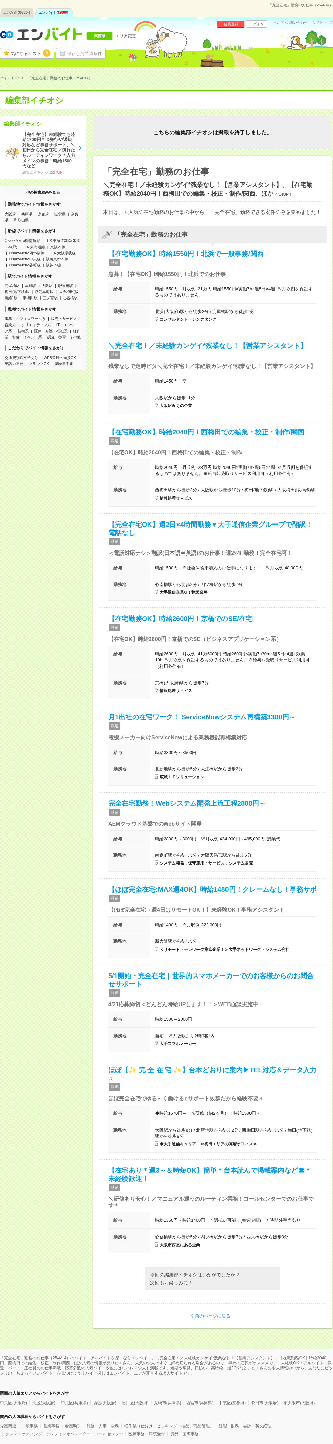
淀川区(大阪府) (135, 1402)
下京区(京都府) (232, 1402)
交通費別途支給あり (21, 358)
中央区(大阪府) (13, 1402)
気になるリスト (30, 53)
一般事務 (30, 1426)
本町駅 (30, 286)
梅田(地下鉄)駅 (17, 292)
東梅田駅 (30, 298)
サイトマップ (323, 22)
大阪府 (10, 214)
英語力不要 (14, 364)
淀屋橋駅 (12, 286)
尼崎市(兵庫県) (167, 1402)
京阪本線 (57, 247)
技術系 (23, 331)
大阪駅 (47, 286)
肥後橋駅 (65, 286)
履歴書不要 (63, 364)
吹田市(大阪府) (264, 1402)
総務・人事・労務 (103, 1426)
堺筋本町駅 (44, 292)
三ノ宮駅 (50, 298)
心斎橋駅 (70, 298)
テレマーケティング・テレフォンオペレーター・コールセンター (64, 1434)
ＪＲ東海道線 (34, 247)
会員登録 (230, 24)
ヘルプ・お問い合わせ (290, 22)
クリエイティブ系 (36, 325)
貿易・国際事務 (184, 1434)
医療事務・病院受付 (146, 1434)
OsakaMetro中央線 (25, 259)
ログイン (256, 24)
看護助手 (73, 1426)
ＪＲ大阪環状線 (63, 253)
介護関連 (8, 1426)
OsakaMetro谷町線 (25, 265)
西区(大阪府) (104, 1402)
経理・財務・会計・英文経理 (245, 1426)
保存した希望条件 (84, 53)
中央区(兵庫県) (74, 1402)
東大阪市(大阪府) (299, 1402)
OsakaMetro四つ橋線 (26, 253)
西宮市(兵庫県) (199, 1402)
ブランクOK (39, 364)
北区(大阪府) (43, 1402)
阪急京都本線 (57, 259)
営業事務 (51, 1426)
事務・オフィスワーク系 (25, 319)
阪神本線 (53, 265)
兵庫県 (26, 214)
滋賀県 (60, 214)
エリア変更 (126, 36)
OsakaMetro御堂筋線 (22, 240)
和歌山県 (21, 220)
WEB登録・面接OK (60, 358)
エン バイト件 (54, 13)
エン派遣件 (17, 13)
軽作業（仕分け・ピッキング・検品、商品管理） (169, 1426)
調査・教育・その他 (64, 337)
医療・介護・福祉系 (51, 331)
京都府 (43, 214)
